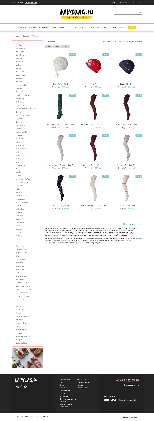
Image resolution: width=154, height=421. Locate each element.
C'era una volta (21, 85)
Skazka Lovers (21, 276)
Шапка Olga (93, 84)
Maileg (18, 189)
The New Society (22, 293)
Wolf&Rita (19, 320)
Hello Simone (20, 125)
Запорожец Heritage (23, 336)
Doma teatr (20, 92)
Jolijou (18, 152)
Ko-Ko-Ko (19, 169)
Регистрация (122, 2)
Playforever (20, 246)
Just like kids (20, 159)
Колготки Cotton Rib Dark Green (60, 125)
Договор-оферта (66, 402)
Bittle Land (19, 65)
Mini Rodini (19, 212)
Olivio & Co (20, 239)
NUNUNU (19, 229)
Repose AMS (20, 259)
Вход (114, 2)
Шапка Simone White (60, 84)
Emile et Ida (20, 102)
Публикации (64, 396)
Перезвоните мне (131, 385)
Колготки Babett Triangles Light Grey (60, 165)
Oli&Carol (19, 236)
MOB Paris (19, 216)
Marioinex (19, 192)
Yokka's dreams (21, 330)
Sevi (17, 273)
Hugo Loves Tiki (21, 132)
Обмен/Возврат (65, 391)
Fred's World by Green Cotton (26, 109)
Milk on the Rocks (22, 202)
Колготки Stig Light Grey (127, 165)
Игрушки (106, 27)
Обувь (53, 27)
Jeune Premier (21, 149)
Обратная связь (83, 388)
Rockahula (19, 263)
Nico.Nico (19, 226)
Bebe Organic (20, 55)
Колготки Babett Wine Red (94, 165)
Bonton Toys (20, 75)
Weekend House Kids (23, 316)
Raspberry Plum (21, 253)
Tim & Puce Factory (22, 296)
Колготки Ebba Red (127, 206)
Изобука (19, 340)
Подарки (84, 27)
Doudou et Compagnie (23, 95)
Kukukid (18, 172)
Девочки (33, 27)
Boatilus (19, 68)
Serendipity (20, 269)
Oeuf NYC (19, 232)
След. (135, 224)
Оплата (62, 385)
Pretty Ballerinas (21, 249)
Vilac (17, 303)
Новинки (22, 27)
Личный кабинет (83, 382)
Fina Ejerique (20, 105)
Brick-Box (19, 78)
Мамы (61, 27)
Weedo (18, 313)
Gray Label (19, 119)
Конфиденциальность (68, 399)
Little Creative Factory (23, 182)
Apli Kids (19, 45)
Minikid (18, 206)
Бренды (122, 27)
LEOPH (18, 176)
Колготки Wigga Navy (60, 206)
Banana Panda (21, 48)
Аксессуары (72, 27)
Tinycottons (20, 299)
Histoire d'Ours (21, 129)
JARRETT (19, 142)
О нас (62, 382)
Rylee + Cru (20, 266)
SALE (114, 27)
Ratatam (18, 256)
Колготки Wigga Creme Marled (93, 206)
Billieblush (19, 62)
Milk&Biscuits (20, 199)
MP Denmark (20, 222)
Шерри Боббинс (21, 343)
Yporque (19, 333)
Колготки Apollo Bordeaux (127, 125)
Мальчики (43, 27)
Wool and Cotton (22, 323)
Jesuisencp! (20, 145)
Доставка (63, 388)
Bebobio (19, 58)
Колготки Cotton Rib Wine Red (93, 125)
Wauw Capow (20, 309)
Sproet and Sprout (22, 283)
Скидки (62, 393)
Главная (17, 36)
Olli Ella (18, 242)
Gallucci (18, 112)
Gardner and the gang (23, 115)
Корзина (80, 385)
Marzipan (19, 196)
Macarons (19, 186)
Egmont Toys (20, 98)
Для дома (94, 27)
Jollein (18, 155)
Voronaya (19, 306)
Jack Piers (19, 139)
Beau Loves (20, 52)
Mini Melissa (20, 209)
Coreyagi (19, 88)
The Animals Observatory (24, 289)
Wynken (19, 326)
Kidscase (19, 162)
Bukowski (19, 82)
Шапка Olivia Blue (127, 84)
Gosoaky (19, 122)
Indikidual (19, 135)
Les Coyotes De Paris (23, 179)
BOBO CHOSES (21, 72)
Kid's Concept (20, 165)
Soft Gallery (20, 279)
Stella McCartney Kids (23, 286)
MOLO (18, 219)
